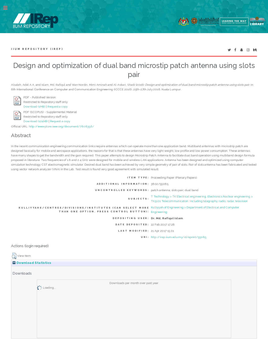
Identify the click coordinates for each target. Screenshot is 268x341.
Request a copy (58, 106)
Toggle (7, 8)
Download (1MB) (34, 106)
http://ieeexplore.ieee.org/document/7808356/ (61, 126)
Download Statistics (32, 263)
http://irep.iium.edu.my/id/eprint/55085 (178, 237)
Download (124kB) (35, 121)
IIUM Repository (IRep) (37, 49)
